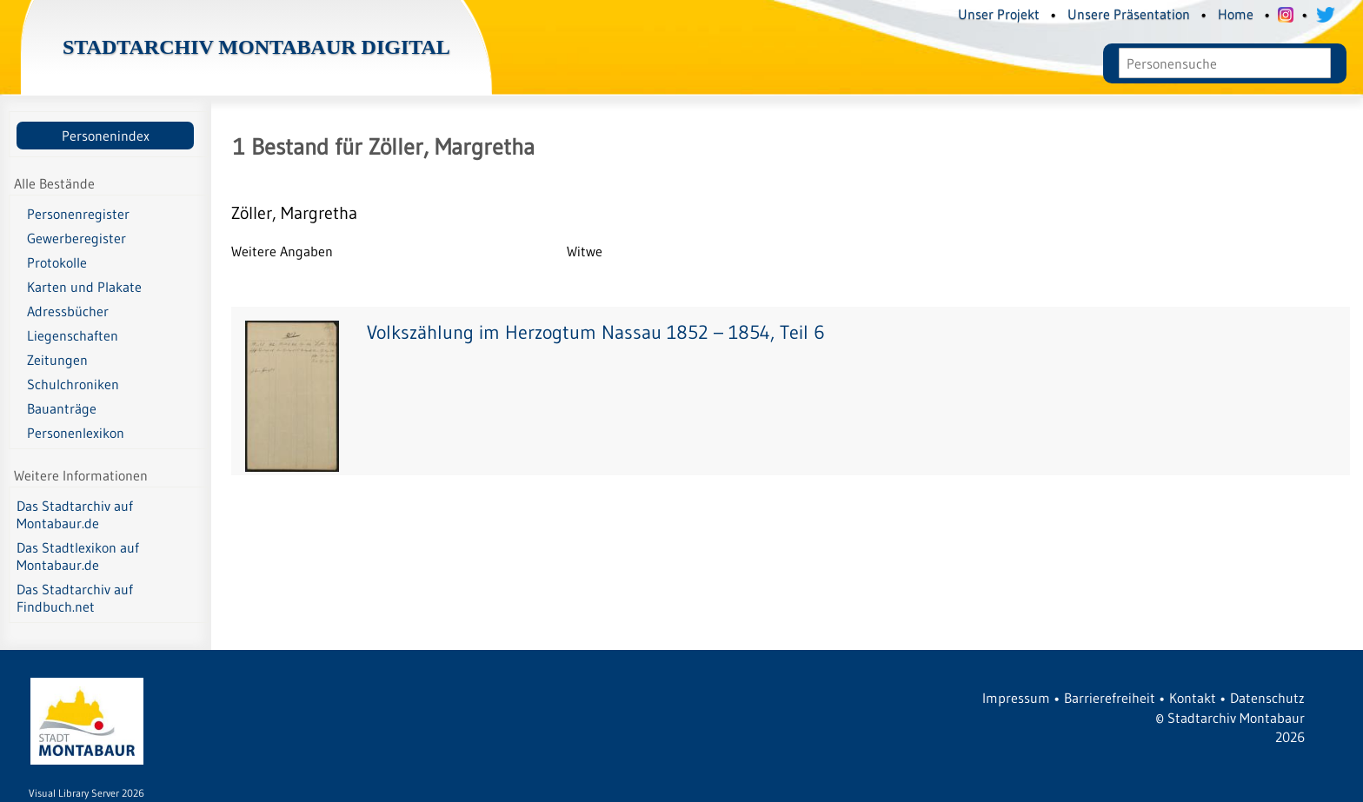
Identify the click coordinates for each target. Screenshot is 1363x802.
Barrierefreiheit (1109, 697)
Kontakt (1192, 697)
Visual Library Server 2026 (86, 792)
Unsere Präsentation (1128, 14)
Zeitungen (57, 359)
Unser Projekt (999, 14)
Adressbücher (68, 311)
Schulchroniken (73, 384)
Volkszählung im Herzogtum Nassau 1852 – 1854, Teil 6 (596, 332)
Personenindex (106, 135)
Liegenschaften (72, 335)
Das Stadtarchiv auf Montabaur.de (75, 514)
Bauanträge (61, 408)
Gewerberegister (76, 238)
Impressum (1016, 697)
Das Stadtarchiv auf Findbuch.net (75, 597)
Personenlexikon (75, 432)
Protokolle (57, 262)
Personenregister (78, 213)
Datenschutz (1267, 697)
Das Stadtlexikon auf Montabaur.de (78, 556)
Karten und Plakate (84, 286)
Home (1235, 14)
